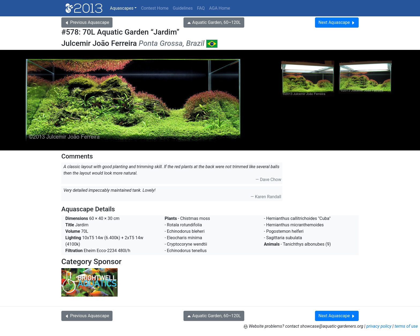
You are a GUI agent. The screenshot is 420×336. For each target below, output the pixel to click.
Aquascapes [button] (121, 8)
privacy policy (379, 326)
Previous (87, 22)
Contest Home (154, 8)
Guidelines (183, 8)
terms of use (406, 326)
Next (336, 22)
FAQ (201, 8)
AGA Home (219, 8)
